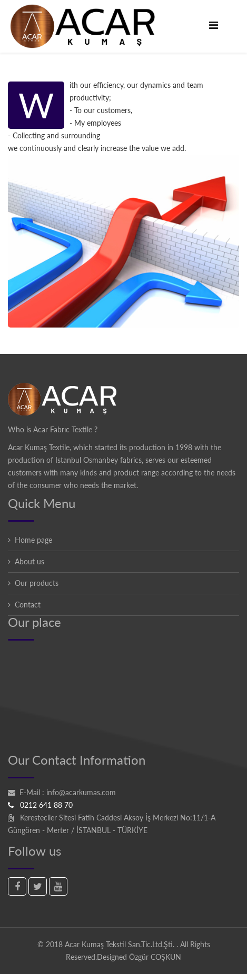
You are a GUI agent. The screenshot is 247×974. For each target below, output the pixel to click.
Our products (36, 583)
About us (29, 561)
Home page (33, 539)
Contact (28, 604)
